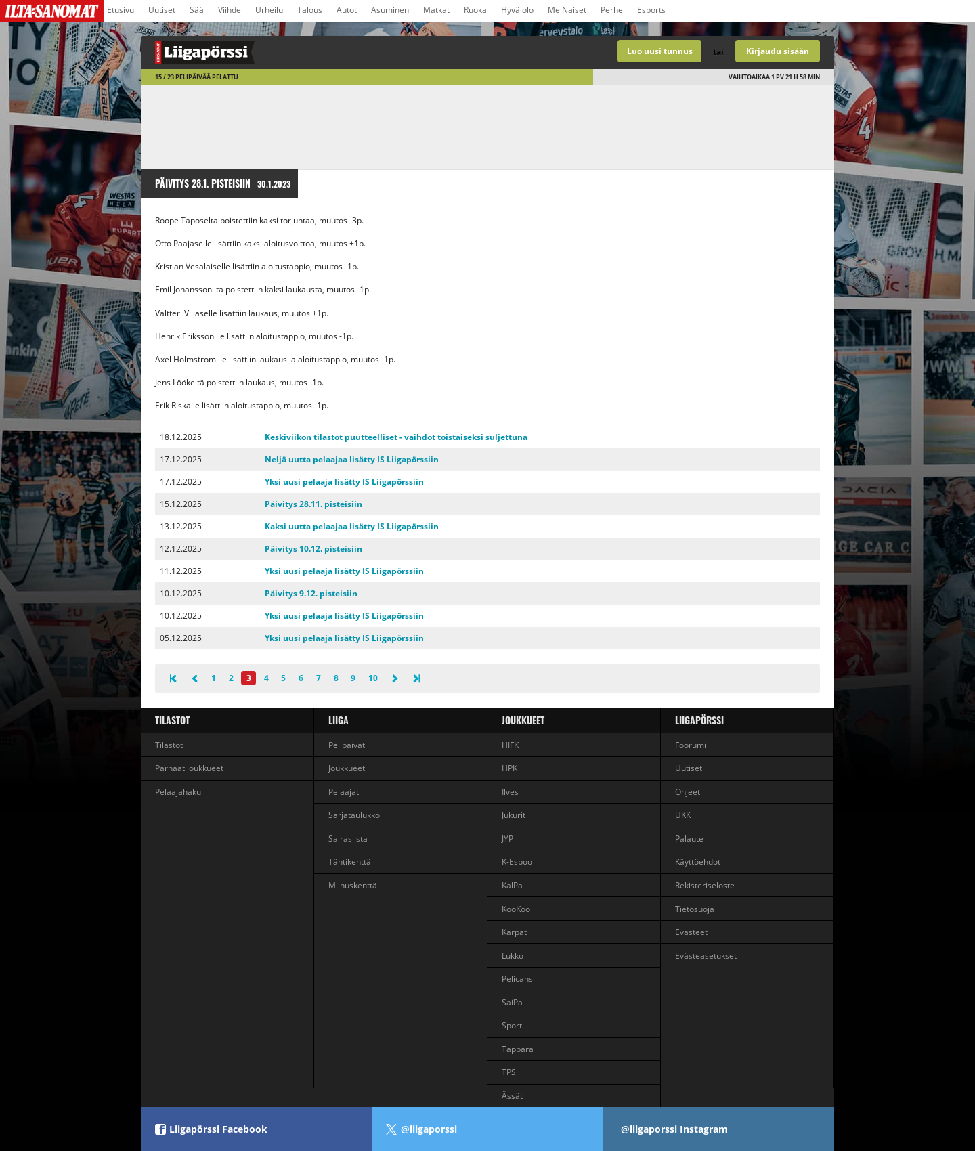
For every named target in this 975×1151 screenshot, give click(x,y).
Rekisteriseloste (705, 885)
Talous (309, 10)
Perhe (612, 10)
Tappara (518, 1049)
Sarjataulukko (354, 815)
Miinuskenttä (352, 885)
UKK (683, 815)
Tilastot (172, 720)
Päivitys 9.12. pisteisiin (311, 593)
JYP (507, 838)
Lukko (512, 955)
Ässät (512, 1096)
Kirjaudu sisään (777, 51)
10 (373, 678)
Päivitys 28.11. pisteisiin (313, 504)
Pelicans (517, 978)
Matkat (436, 10)
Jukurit (513, 815)
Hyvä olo (517, 10)
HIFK (510, 745)
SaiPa (512, 1002)
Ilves (510, 792)
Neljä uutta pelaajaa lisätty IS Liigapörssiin (352, 459)
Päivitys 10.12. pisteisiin (313, 549)
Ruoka (475, 10)
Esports (651, 10)
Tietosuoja (694, 909)
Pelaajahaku (178, 792)
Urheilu (269, 10)
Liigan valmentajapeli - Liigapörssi (314, 52)
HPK (509, 768)
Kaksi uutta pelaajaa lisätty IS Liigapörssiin (352, 526)
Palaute (689, 838)
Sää (197, 10)
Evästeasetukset (706, 955)
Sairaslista (348, 838)
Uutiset (161, 10)
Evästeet (691, 932)
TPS (509, 1072)
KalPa (512, 885)
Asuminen (390, 10)
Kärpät (514, 932)
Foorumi (690, 745)
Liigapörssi (699, 720)
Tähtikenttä (349, 861)
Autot (347, 10)
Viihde (229, 10)
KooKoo (516, 909)
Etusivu (120, 10)
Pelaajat (343, 792)
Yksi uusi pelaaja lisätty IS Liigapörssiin (344, 481)
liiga (338, 720)
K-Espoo (517, 861)
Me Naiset (567, 10)
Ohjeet (687, 792)
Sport (512, 1025)
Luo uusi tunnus (660, 51)
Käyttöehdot (697, 861)
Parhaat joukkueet (189, 768)
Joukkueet (346, 768)
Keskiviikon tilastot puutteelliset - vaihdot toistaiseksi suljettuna (396, 437)
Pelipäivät (346, 745)
